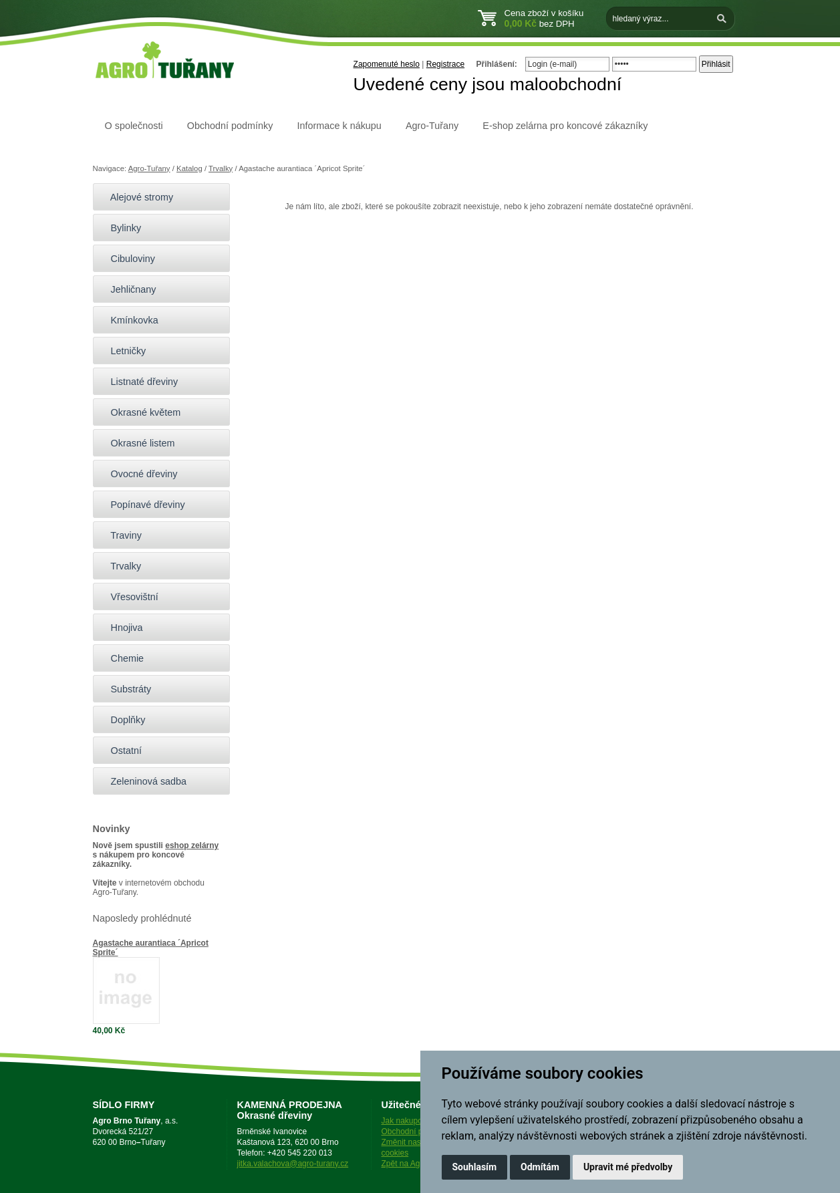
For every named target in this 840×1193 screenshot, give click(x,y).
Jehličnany (128, 289)
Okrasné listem (137, 443)
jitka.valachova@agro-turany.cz (293, 1163)
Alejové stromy (137, 197)
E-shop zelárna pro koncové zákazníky (565, 125)
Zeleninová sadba (143, 781)
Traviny (121, 535)
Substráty (126, 689)
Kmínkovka (129, 320)
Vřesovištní (129, 596)
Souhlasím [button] (474, 1167)
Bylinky (121, 228)
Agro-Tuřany (432, 125)
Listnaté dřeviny (139, 381)
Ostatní (121, 750)
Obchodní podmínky (230, 125)
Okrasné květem (140, 412)
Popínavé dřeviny (142, 504)
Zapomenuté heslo (387, 64)
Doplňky (123, 719)
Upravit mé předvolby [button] (627, 1167)
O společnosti (134, 125)
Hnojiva (121, 627)
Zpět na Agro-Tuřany (418, 1163)
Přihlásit (716, 64)
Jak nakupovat (407, 1120)
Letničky (123, 351)
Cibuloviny (127, 258)
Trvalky (220, 168)
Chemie (122, 658)
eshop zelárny (192, 845)
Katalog (189, 168)
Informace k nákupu (339, 125)
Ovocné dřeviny (139, 474)
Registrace (445, 64)
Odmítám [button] (540, 1167)
